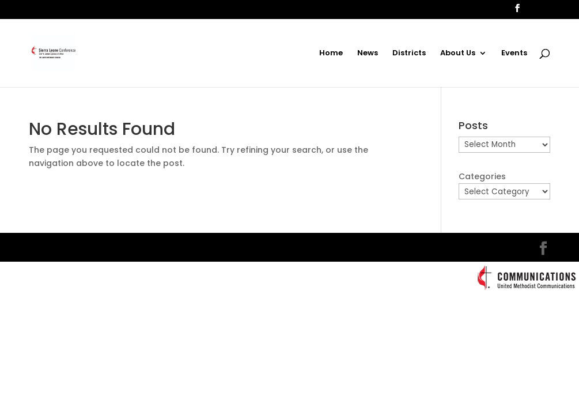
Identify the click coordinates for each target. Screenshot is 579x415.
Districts (409, 53)
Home (331, 53)
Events (514, 53)
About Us (457, 53)
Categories (482, 176)
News (367, 53)
